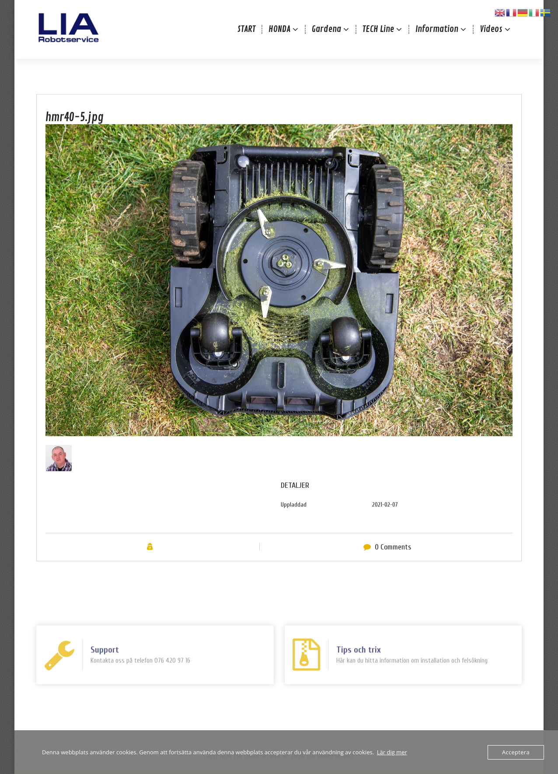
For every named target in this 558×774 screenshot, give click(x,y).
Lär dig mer (392, 752)
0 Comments (393, 560)
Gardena (326, 29)
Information (436, 29)
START (246, 29)
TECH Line (378, 29)
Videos (491, 29)
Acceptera (516, 752)
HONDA (279, 29)
